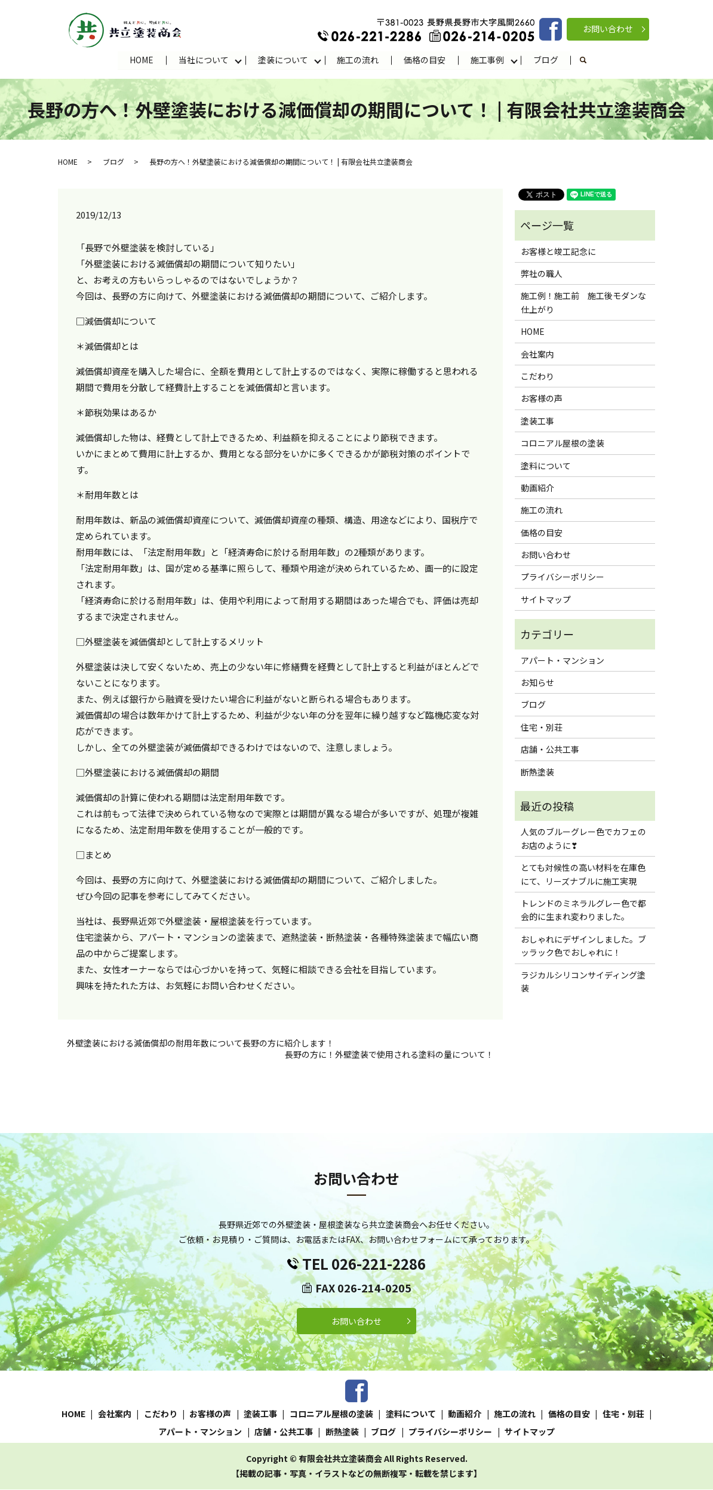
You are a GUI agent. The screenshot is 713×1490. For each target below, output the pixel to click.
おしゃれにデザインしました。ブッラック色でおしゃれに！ (583, 945)
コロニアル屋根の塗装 (562, 444)
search (590, 60)
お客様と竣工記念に (558, 251)
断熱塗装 (537, 772)
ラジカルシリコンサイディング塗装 (583, 981)
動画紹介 (537, 488)
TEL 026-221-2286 (364, 1264)
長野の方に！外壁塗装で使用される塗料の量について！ (389, 1055)
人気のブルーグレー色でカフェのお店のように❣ (583, 838)
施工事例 (488, 60)
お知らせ (537, 683)
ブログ (546, 60)
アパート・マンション (562, 660)
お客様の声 (542, 399)
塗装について (283, 60)
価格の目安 (425, 60)
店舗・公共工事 (550, 750)
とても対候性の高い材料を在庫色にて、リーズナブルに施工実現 (583, 874)
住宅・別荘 (542, 727)
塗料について (546, 466)
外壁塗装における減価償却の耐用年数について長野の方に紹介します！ (200, 1043)
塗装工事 (537, 421)
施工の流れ (358, 60)
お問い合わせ (608, 29)
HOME (141, 60)
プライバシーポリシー (562, 577)
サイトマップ (546, 600)
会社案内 (537, 354)
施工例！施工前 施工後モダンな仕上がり (583, 302)
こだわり (537, 377)
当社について (204, 60)
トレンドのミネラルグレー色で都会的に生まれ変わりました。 (583, 910)
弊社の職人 (542, 274)
